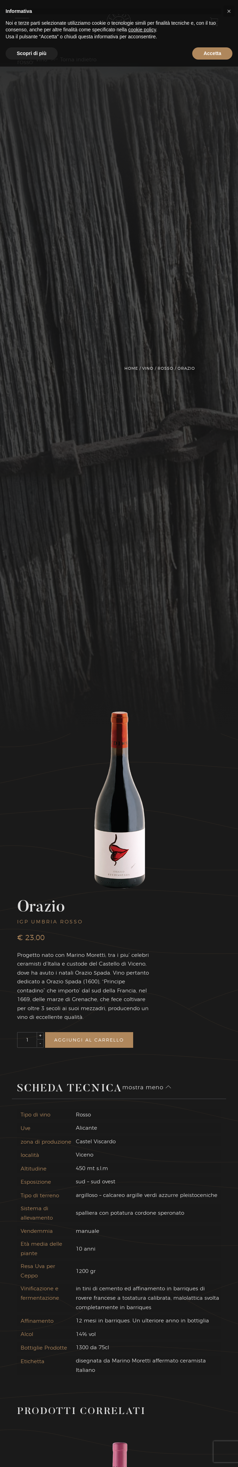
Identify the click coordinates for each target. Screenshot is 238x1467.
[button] (229, 1411)
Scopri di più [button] (31, 1453)
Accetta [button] (212, 1453)
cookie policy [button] (142, 1430)
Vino (147, 368)
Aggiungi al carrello (89, 1040)
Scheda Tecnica (69, 1089)
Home (131, 368)
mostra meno (147, 1087)
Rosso (165, 368)
